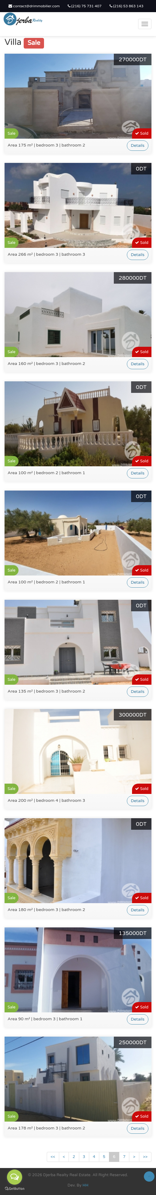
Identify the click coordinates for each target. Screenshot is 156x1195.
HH (86, 1185)
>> (145, 1156)
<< (53, 1156)
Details (137, 145)
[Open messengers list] (14, 1177)
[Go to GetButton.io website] (14, 1189)
